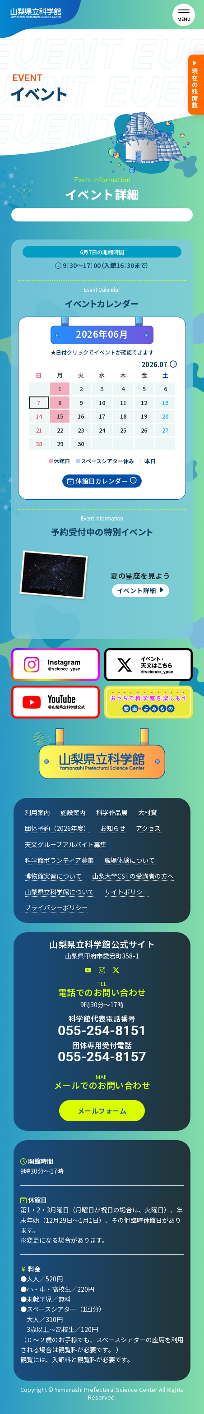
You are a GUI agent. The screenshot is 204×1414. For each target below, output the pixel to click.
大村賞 (147, 812)
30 (81, 443)
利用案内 (37, 812)
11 (123, 402)
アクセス (148, 828)
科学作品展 (112, 812)
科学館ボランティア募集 (59, 860)
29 (60, 443)
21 (39, 430)
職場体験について (129, 860)
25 (123, 430)
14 (39, 416)
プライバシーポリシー (56, 907)
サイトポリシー (127, 891)
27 (165, 430)
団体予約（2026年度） (57, 828)
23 (81, 430)
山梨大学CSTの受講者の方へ (133, 875)
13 (165, 402)
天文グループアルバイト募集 (66, 844)
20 (165, 416)
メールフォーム (102, 1110)
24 (102, 430)
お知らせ (112, 828)
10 (102, 402)
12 (144, 402)
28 (39, 443)
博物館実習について (53, 875)
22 (60, 430)
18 (123, 416)
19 (144, 416)
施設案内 (73, 812)
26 (144, 430)
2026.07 (154, 364)
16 (81, 416)
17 (102, 416)
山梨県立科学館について (59, 891)
